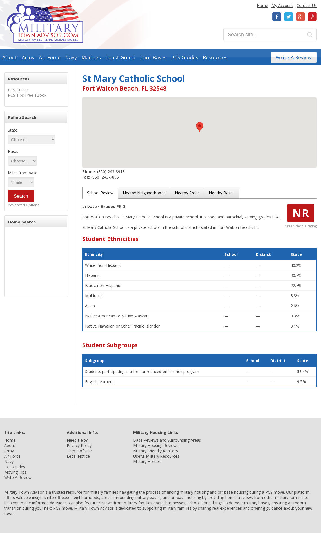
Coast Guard (120, 57)
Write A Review (294, 57)
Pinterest (312, 16)
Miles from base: (23, 172)
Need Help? (77, 440)
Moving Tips (15, 472)
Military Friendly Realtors (155, 450)
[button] (199, 127)
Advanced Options (23, 204)
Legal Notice (78, 456)
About (9, 57)
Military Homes (147, 461)
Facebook (276, 16)
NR (300, 213)
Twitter (288, 16)
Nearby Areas (187, 192)
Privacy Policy (79, 445)
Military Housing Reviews (156, 445)
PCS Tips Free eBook (27, 95)
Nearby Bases (222, 192)
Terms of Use (79, 450)
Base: (13, 151)
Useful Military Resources (156, 456)
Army (28, 57)
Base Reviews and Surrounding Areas (167, 440)
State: (13, 130)
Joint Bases (153, 57)
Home (262, 5)
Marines (91, 57)
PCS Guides (184, 57)
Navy (71, 57)
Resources (215, 57)
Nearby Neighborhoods (144, 192)
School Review (100, 192)
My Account (282, 5)
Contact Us (307, 5)
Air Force (50, 57)
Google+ (300, 16)
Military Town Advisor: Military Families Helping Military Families (45, 23)
